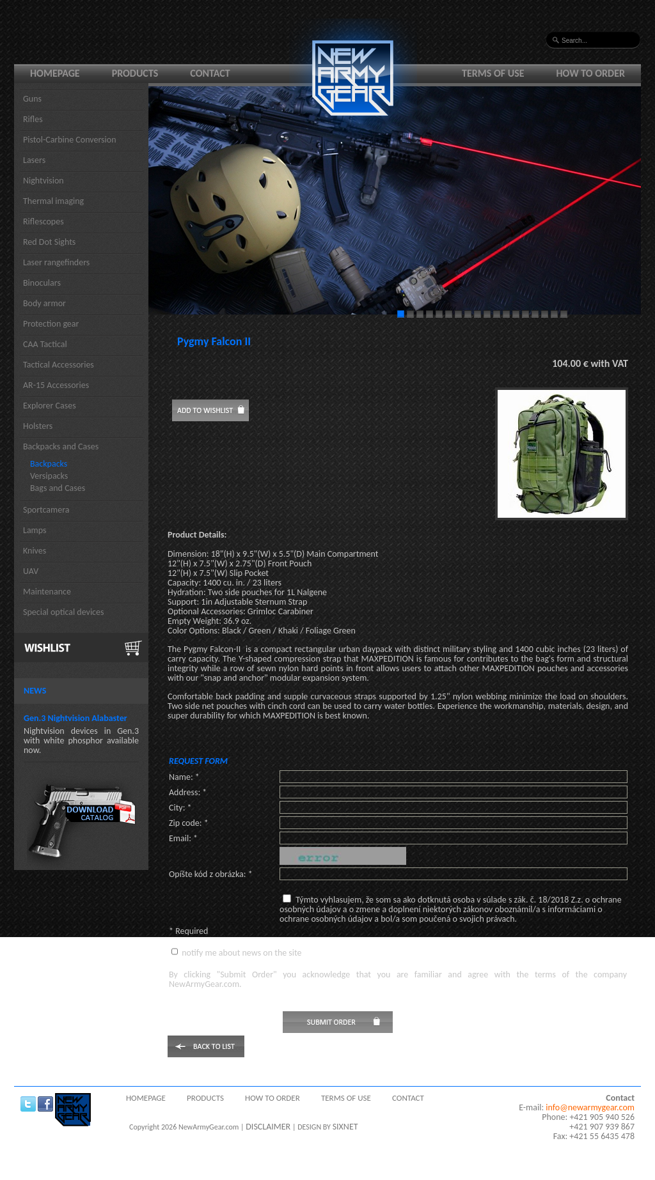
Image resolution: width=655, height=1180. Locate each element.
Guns (32, 99)
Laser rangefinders (56, 262)
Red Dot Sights (49, 242)
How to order (591, 73)
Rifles (33, 119)
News (35, 690)
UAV (30, 571)
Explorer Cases (49, 405)
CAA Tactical (45, 344)
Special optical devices (63, 612)
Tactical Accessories (58, 364)
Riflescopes (43, 221)
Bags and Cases (57, 488)
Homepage (55, 73)
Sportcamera (46, 510)
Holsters (37, 426)
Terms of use (493, 73)
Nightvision (43, 180)
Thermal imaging (53, 201)
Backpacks (48, 463)
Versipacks (49, 475)
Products (135, 73)
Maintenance (47, 591)
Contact (210, 73)
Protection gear (51, 324)
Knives (34, 550)
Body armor (44, 303)
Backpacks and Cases (61, 446)
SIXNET (345, 1126)
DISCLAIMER (268, 1126)
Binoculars (42, 283)
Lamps (35, 530)
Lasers (34, 160)
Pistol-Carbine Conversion (69, 139)
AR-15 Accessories (56, 385)
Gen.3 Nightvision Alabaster (75, 718)
